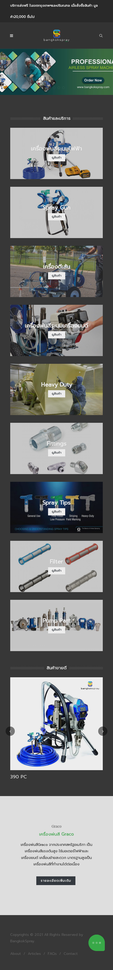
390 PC (18, 776)
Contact (71, 953)
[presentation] (10, 731)
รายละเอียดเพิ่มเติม (56, 880)
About (15, 953)
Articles (34, 953)
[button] (49, 87)
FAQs (52, 953)
